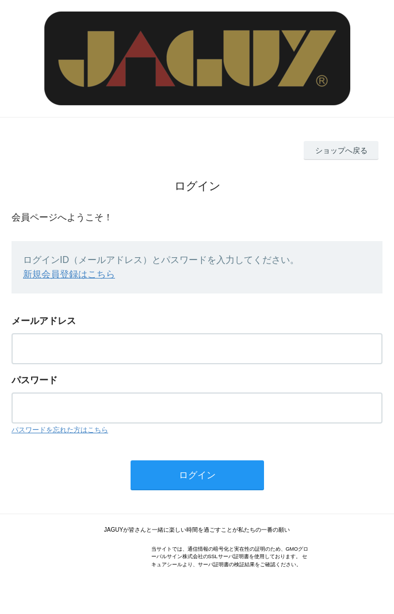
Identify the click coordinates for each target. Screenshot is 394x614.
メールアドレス (44, 321)
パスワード (35, 380)
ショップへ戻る (341, 150)
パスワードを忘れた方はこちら (60, 430)
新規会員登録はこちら (69, 274)
